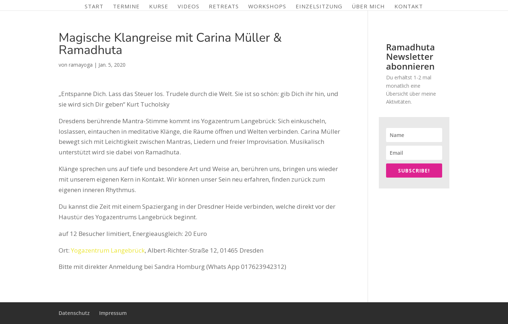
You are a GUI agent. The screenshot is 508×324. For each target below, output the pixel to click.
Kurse (158, 7)
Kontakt (408, 7)
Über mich (368, 7)
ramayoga (81, 64)
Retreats (224, 7)
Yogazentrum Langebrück (108, 250)
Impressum (113, 313)
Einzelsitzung (319, 7)
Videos (188, 7)
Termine (126, 7)
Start (94, 7)
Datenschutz (74, 313)
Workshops (267, 7)
